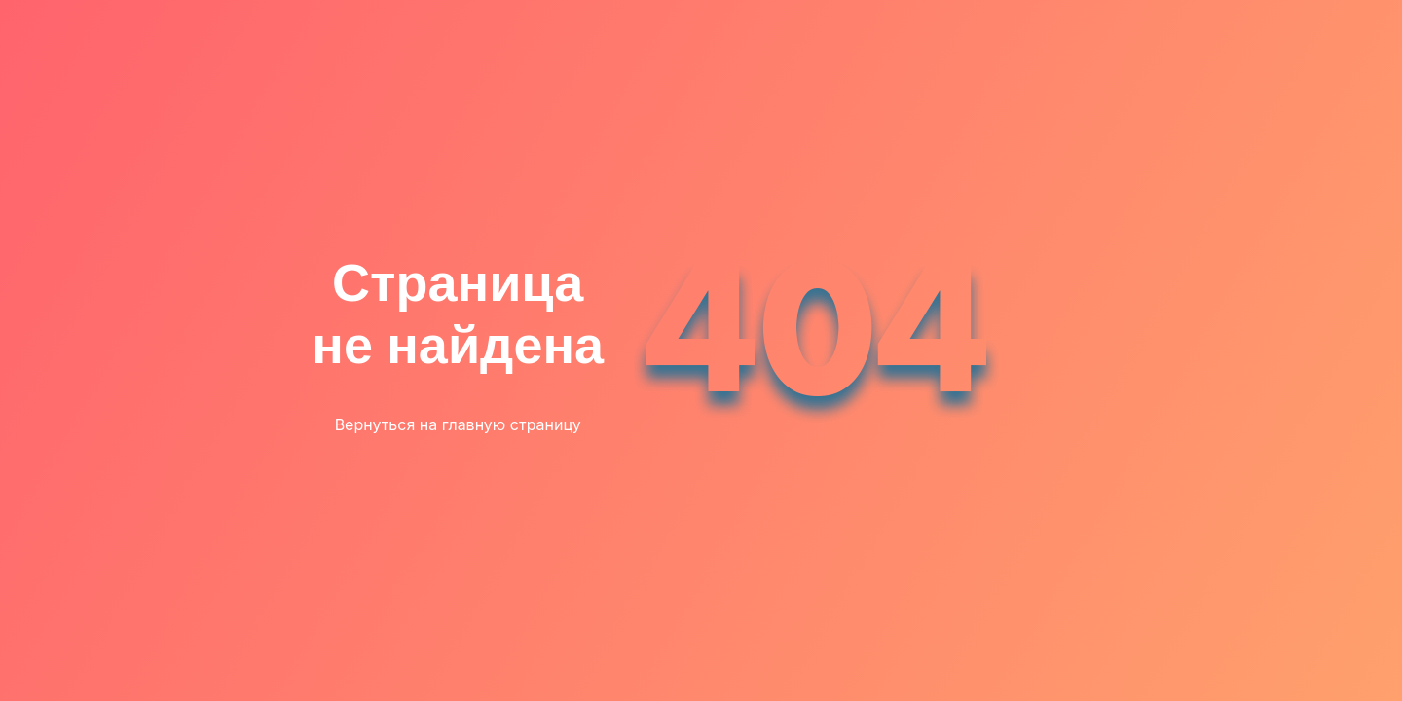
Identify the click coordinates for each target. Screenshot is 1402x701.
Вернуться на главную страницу (458, 424)
